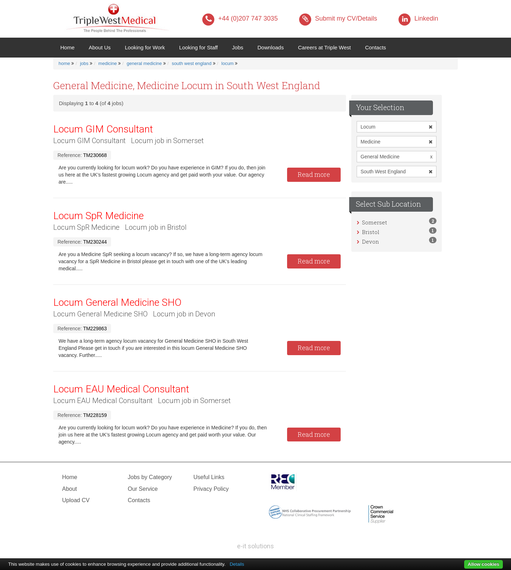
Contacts (375, 47)
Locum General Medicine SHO (117, 302)
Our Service (143, 489)
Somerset (374, 222)
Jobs (237, 47)
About (69, 489)
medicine (107, 63)
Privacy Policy (211, 489)
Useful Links (208, 477)
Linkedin (418, 18)
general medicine (144, 63)
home (64, 63)
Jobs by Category (150, 477)
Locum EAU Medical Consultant (121, 389)
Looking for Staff (198, 47)
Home (71, 47)
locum (227, 63)
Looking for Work (145, 47)
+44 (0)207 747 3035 (240, 18)
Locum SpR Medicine (98, 216)
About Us (100, 47)
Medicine (397, 141)
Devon (370, 241)
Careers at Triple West (324, 47)
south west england (191, 63)
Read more (314, 174)
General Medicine (397, 156)
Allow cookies (483, 564)
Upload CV (75, 500)
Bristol (370, 231)
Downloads (270, 47)
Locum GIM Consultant (103, 129)
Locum (397, 126)
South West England (397, 171)
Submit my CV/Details (338, 18)
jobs (84, 63)
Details (237, 564)
